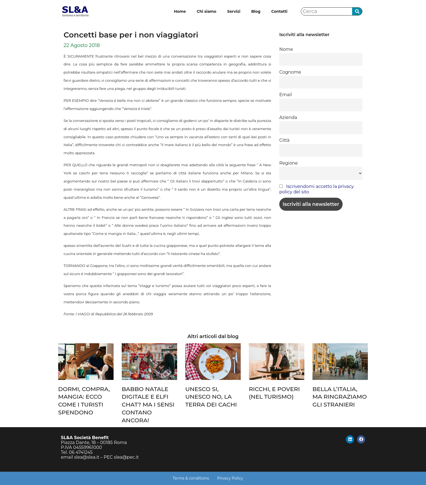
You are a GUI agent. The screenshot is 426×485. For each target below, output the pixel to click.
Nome (286, 49)
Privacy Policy (230, 478)
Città (284, 140)
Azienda (288, 117)
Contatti (279, 11)
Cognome (290, 72)
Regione (288, 163)
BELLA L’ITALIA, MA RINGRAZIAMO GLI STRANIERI (339, 397)
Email (285, 94)
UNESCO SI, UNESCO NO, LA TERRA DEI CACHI (211, 397)
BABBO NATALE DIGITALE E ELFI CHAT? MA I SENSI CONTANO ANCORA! (148, 405)
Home (180, 11)
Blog (256, 11)
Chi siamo (206, 11)
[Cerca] (357, 11)
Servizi (233, 11)
